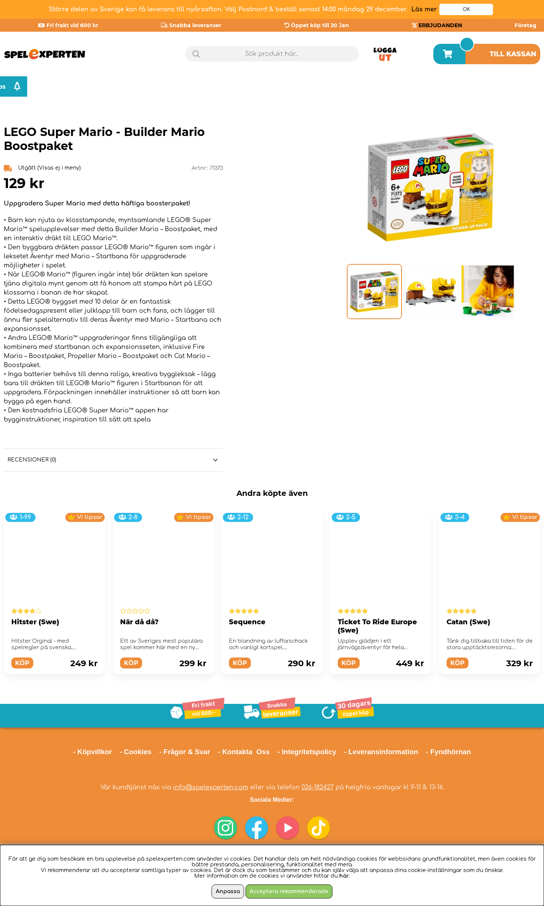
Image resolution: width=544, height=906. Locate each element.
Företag (525, 25)
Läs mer (424, 9)
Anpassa (228, 891)
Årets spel (439, 86)
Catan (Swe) (468, 622)
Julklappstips (508, 86)
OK (466, 9)
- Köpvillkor (92, 752)
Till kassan (513, 54)
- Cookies (135, 752)
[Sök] (272, 54)
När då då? (139, 622)
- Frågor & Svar (184, 752)
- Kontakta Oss (244, 752)
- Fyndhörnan (448, 752)
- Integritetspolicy (307, 752)
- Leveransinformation (381, 752)
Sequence (247, 622)
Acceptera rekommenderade (289, 891)
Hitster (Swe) (35, 622)
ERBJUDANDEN (440, 25)
